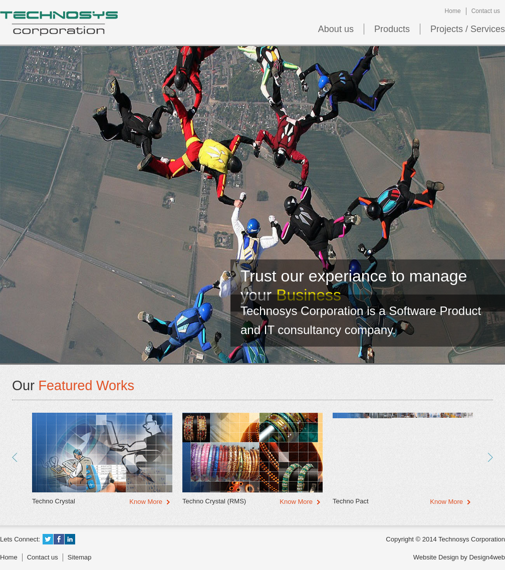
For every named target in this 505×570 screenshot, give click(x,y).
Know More (145, 501)
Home (453, 11)
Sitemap (80, 557)
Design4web (487, 557)
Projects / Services (467, 29)
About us (336, 29)
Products (392, 29)
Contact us (485, 11)
